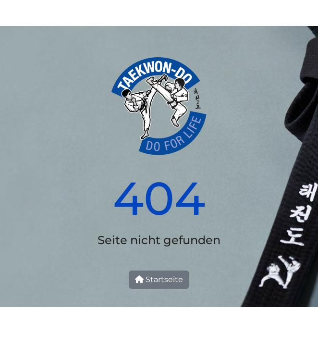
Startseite (159, 279)
